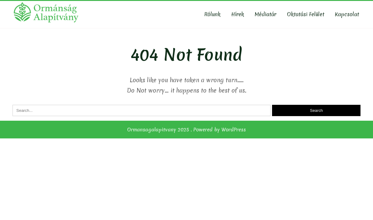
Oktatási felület (305, 14)
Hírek (237, 14)
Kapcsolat (347, 14)
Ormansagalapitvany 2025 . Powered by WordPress (186, 129)
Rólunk (212, 14)
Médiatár (265, 14)
